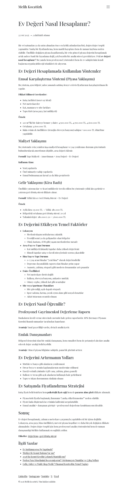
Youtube (45, 476)
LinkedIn (22, 476)
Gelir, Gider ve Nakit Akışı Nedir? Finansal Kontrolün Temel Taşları (55, 464)
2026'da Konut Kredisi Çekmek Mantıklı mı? (44, 456)
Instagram (34, 476)
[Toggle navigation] (108, 6)
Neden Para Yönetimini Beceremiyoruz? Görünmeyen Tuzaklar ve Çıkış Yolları (61, 460)
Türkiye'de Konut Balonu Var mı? (39, 453)
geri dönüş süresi (47, 436)
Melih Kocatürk (30, 6)
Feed (56, 476)
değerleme (33, 436)
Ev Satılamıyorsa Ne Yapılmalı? (38, 449)
